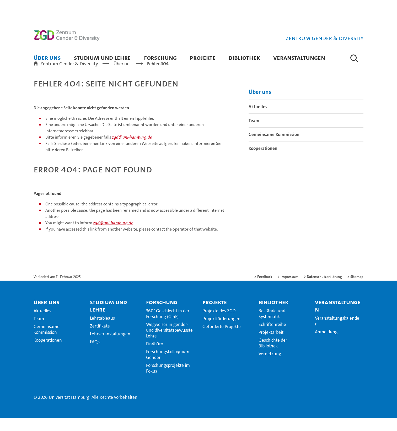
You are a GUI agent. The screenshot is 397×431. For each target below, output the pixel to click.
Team (254, 134)
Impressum (289, 290)
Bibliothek (244, 57)
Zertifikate (100, 339)
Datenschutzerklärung (324, 290)
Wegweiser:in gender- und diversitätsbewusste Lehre (169, 343)
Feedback (264, 290)
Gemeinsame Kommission (274, 148)
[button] (354, 58)
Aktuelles (258, 120)
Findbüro (154, 357)
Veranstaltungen (299, 57)
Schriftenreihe (272, 338)
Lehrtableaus (102, 331)
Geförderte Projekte (221, 340)
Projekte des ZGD (219, 324)
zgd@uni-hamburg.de (132, 150)
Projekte (203, 57)
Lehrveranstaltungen (110, 347)
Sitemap (356, 290)
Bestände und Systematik (272, 327)
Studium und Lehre (102, 57)
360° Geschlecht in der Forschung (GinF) (167, 327)
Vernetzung (270, 367)
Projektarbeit (271, 345)
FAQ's (95, 355)
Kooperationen (263, 162)
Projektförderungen (221, 332)
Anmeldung (326, 345)
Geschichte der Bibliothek (273, 356)
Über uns (47, 57)
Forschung (160, 57)
